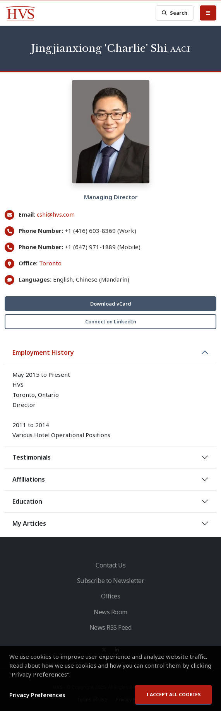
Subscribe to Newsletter (110, 580)
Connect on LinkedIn (110, 321)
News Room (110, 612)
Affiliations (28, 479)
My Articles (29, 523)
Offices (110, 596)
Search (174, 13)
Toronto (50, 263)
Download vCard (110, 303)
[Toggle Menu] (208, 12)
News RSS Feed (110, 627)
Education (27, 501)
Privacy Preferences (37, 698)
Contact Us (110, 565)
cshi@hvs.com (56, 214)
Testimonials (31, 457)
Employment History (43, 352)
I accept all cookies (173, 697)
